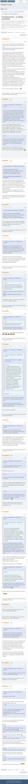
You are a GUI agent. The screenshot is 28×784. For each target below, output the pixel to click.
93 (22, 32)
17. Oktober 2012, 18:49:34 (7, 313)
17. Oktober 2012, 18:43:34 (7, 162)
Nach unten (4, 32)
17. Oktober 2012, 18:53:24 (7, 457)
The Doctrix (5, 204)
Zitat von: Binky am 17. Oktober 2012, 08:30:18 (13, 166)
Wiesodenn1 (5, 604)
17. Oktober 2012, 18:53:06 (7, 422)
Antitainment (5, 39)
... (14, 32)
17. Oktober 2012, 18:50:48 (7, 346)
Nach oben (3, 769)
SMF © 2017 (13, 782)
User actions (23, 35)
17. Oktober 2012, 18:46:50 (7, 206)
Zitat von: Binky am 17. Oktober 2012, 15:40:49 (13, 210)
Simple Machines (19, 782)
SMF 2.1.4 (8, 782)
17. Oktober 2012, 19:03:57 (7, 606)
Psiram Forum (6, 5)
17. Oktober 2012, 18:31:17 (7, 101)
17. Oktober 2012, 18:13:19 (7, 41)
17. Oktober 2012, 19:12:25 (7, 688)
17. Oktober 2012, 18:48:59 (7, 274)
